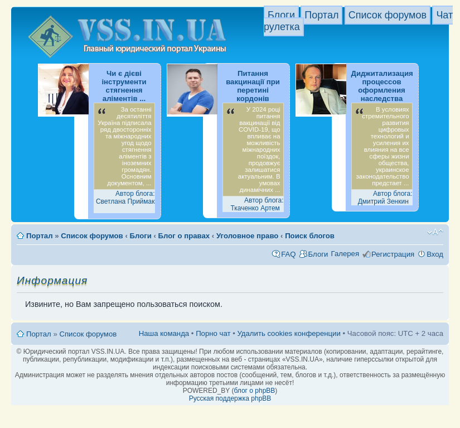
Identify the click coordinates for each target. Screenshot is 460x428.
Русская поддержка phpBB (230, 398)
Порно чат (213, 333)
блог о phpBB (254, 391)
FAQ (288, 254)
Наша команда (164, 333)
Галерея (345, 253)
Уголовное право (247, 236)
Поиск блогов (310, 236)
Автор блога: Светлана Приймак (125, 197)
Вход (435, 254)
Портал (321, 15)
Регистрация (392, 254)
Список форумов (387, 15)
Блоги (281, 15)
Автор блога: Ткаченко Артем (256, 204)
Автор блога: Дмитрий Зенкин (385, 197)
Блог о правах (184, 236)
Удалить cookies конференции (288, 333)
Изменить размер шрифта (435, 232)
